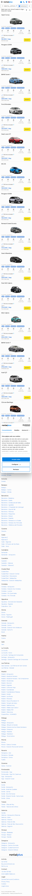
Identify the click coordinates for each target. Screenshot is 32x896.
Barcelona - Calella (6, 500)
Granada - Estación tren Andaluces (11, 627)
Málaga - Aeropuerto (7, 723)
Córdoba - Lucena (6, 591)
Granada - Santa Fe (7, 630)
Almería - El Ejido (6, 475)
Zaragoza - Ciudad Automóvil (10, 847)
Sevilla (3, 785)
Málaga (3, 720)
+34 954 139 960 (6, 871)
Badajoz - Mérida (6, 492)
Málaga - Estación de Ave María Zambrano (14, 727)
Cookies (3, 884)
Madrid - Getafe (6, 694)
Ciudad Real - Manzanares (9, 576)
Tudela (3, 759)
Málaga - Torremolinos (8, 736)
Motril (3, 632)
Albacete (4, 445)
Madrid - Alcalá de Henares (9, 676)
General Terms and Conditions (10, 879)
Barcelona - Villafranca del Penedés (11, 525)
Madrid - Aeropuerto (7, 674)
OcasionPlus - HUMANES (8, 714)
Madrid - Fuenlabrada (7, 690)
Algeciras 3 (4, 539)
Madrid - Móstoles (6, 698)
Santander (4, 552)
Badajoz (3, 487)
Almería (3, 471)
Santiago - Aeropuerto (8, 657)
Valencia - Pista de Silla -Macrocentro (12, 824)
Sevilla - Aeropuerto (7, 787)
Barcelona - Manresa (7, 511)
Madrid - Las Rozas (7, 696)
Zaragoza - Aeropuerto (8, 843)
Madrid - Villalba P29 (7, 710)
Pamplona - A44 (6, 753)
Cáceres (3, 531)
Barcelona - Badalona (7, 498)
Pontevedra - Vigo (6, 772)
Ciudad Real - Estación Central (10, 574)
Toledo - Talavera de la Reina (9, 807)
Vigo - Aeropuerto (6, 776)
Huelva (3, 638)
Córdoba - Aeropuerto (7, 586)
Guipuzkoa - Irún (6, 606)
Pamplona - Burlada (7, 755)
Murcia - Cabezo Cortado (8, 744)
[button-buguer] (2, 2)
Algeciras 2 (4, 537)
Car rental (4, 862)
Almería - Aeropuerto (7, 473)
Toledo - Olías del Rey (7, 804)
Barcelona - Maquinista (8, 514)
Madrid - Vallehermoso (8, 705)
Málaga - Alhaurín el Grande (9, 725)
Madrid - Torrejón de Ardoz (9, 703)
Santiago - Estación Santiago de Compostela (14, 659)
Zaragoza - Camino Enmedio (9, 845)
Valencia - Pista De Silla (8, 822)
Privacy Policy (5, 881)
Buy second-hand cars (8, 864)
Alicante (3, 453)
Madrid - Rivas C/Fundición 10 (10, 701)
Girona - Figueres (6, 614)
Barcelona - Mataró (7, 516)
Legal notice (5, 886)
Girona (3, 612)
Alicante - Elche (6, 460)
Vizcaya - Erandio (6, 837)
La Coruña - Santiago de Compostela (12, 655)
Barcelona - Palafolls (7, 518)
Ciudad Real (4, 571)
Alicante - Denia (6, 458)
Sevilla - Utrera (5, 798)
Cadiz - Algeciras (6, 542)
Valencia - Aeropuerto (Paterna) (10, 815)
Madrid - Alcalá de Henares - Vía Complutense (15, 678)
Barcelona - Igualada (7, 505)
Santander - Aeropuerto (8, 555)
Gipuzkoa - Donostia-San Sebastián (11, 602)
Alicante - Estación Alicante (9, 462)
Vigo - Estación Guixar (7, 779)
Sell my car (4, 866)
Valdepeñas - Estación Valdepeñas (11, 580)
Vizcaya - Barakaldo (7, 832)
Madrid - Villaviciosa (7, 712)
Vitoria (3, 439)
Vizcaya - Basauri (6, 835)
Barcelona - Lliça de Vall (8, 509)
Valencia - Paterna (6, 819)
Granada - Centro (6, 625)
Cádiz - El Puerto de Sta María (10, 544)
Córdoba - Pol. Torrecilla (8, 595)
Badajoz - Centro (6, 490)
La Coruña (4, 650)
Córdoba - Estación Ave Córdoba (11, 589)
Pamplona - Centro (7, 757)
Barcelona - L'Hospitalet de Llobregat (12, 507)
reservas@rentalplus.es (8, 874)
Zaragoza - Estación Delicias (9, 850)
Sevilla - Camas (5, 791)
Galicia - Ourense (6, 766)
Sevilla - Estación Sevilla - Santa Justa (12, 796)
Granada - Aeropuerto (7, 623)
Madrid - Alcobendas (7, 681)
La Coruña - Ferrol (6, 653)
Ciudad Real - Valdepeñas (8, 578)
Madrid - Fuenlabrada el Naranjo (10, 692)
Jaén (2, 644)
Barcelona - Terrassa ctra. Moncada (11, 523)
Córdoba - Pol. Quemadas (9, 593)
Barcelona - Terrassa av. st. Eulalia (11, 520)
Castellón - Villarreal (7, 563)
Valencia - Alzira (5, 817)
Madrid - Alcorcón (6, 683)
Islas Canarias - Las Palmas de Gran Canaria (14, 666)
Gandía (3, 813)
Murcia (3, 742)
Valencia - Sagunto (6, 826)
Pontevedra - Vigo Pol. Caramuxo (11, 774)
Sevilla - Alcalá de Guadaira (9, 789)
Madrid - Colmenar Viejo (8, 687)
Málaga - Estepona (7, 729)
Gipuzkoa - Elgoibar (7, 604)
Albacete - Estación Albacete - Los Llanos (13, 447)
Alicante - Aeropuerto (7, 455)
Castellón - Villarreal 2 (7, 565)
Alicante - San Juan (7, 464)
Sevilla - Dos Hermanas (8, 794)
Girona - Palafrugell (7, 617)
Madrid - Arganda (6, 685)
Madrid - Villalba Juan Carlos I (9, 707)
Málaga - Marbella (6, 731)
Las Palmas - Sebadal (7, 668)
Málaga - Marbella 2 (7, 734)
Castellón (4, 561)
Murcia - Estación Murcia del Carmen (12, 747)
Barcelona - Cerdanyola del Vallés (11, 502)
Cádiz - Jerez (5, 546)
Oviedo (3, 481)
